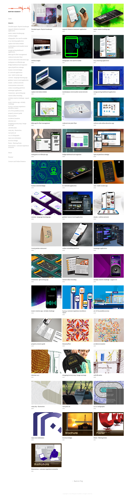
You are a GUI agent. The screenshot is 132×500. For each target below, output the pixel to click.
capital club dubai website (16, 43)
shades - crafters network (15, 83)
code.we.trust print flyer (15, 57)
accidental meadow (14, 118)
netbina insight (12, 36)
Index (10, 18)
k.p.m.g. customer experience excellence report (16, 107)
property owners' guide (15, 113)
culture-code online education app (18, 60)
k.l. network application (15, 72)
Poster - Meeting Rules (14, 143)
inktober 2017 (12, 121)
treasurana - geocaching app (16, 93)
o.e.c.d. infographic (13, 135)
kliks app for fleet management (17, 54)
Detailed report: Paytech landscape (18, 26)
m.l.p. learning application (16, 41)
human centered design (15, 70)
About (10, 153)
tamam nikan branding (15, 95)
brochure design (13, 140)
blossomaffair (12, 116)
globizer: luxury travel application (18, 80)
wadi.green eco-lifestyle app (16, 62)
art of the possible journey (16, 111)
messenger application (15, 90)
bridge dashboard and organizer (17, 65)
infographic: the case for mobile (17, 38)
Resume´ (11, 157)
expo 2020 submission (14, 138)
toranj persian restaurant (15, 85)
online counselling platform (16, 88)
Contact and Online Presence (17, 161)
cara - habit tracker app (15, 75)
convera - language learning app (17, 77)
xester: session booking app (16, 33)
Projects (10, 23)
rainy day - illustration (15, 130)
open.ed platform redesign (16, 67)
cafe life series (12, 128)
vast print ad (12, 133)
